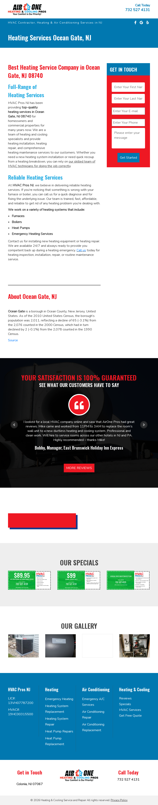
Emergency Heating (59, 699)
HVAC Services (130, 710)
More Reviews (79, 468)
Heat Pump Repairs (59, 731)
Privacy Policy (119, 800)
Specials (125, 704)
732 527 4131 (137, 10)
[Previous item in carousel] (14, 424)
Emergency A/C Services (93, 702)
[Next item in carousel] (144, 424)
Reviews (125, 698)
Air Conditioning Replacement (93, 727)
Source (13, 340)
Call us (81, 250)
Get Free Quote (130, 715)
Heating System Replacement (56, 709)
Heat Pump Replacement (54, 741)
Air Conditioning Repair (93, 714)
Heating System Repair (56, 721)
